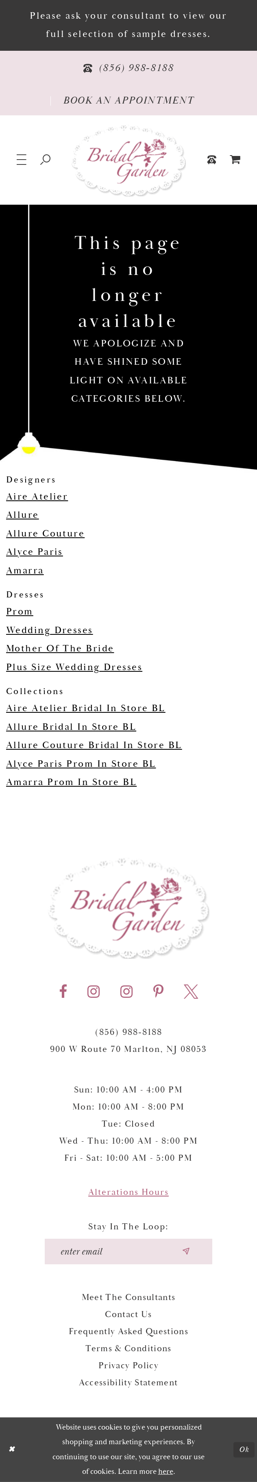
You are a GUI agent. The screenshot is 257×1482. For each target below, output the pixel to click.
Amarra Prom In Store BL (71, 782)
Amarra (25, 571)
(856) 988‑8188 (128, 1032)
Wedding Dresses (49, 630)
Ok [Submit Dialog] (244, 1450)
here (165, 1472)
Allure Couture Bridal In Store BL (94, 745)
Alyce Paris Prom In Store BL (81, 764)
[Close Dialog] (11, 1449)
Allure (22, 515)
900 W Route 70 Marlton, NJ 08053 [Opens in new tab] (128, 1049)
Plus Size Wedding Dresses (74, 667)
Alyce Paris (34, 552)
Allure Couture (45, 534)
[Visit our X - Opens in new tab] (191, 992)
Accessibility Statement (128, 1383)
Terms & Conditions (128, 1348)
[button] (22, 160)
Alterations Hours (128, 1192)
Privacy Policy (128, 1366)
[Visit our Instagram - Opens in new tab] (93, 992)
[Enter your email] (129, 1251)
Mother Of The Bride (60, 649)
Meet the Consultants (129, 1297)
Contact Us (128, 1314)
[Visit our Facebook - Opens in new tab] (63, 992)
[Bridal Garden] (128, 160)
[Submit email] (185, 1251)
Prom (19, 612)
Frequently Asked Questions (128, 1331)
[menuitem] (235, 160)
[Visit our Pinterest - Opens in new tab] (158, 992)
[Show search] (46, 160)
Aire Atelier (37, 497)
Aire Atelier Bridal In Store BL (86, 708)
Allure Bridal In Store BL (71, 727)
